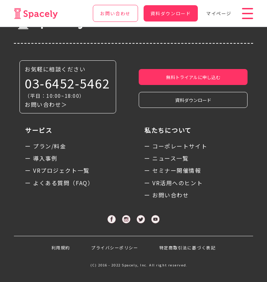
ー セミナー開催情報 (172, 170)
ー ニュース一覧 (166, 158)
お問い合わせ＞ (46, 104)
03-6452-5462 (67, 83)
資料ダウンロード (193, 100)
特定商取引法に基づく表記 (187, 247)
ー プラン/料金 (45, 146)
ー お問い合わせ (166, 195)
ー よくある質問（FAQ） (59, 183)
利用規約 (60, 247)
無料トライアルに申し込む (193, 77)
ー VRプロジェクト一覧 (57, 170)
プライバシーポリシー (114, 247)
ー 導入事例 (41, 158)
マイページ (219, 13)
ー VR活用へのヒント (173, 183)
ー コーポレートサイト (175, 146)
